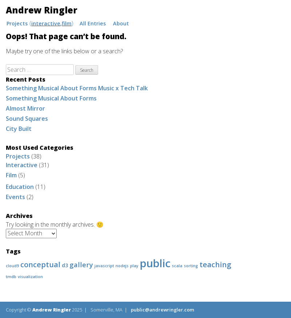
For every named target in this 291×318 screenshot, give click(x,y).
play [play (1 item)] (134, 265)
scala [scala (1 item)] (177, 265)
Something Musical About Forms (51, 98)
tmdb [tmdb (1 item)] (11, 276)
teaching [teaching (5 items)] (215, 264)
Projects (17, 23)
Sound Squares (27, 119)
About (121, 23)
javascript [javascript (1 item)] (104, 265)
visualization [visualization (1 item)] (30, 276)
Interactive (45, 23)
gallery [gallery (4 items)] (81, 264)
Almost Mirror (25, 108)
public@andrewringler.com (162, 309)
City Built (19, 129)
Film (67, 23)
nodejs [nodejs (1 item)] (122, 265)
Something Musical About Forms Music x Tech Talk (77, 88)
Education (20, 187)
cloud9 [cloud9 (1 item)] (12, 265)
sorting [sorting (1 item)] (191, 265)
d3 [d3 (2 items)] (65, 265)
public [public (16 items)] (155, 263)
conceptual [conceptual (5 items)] (40, 264)
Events (15, 197)
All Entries (93, 23)
